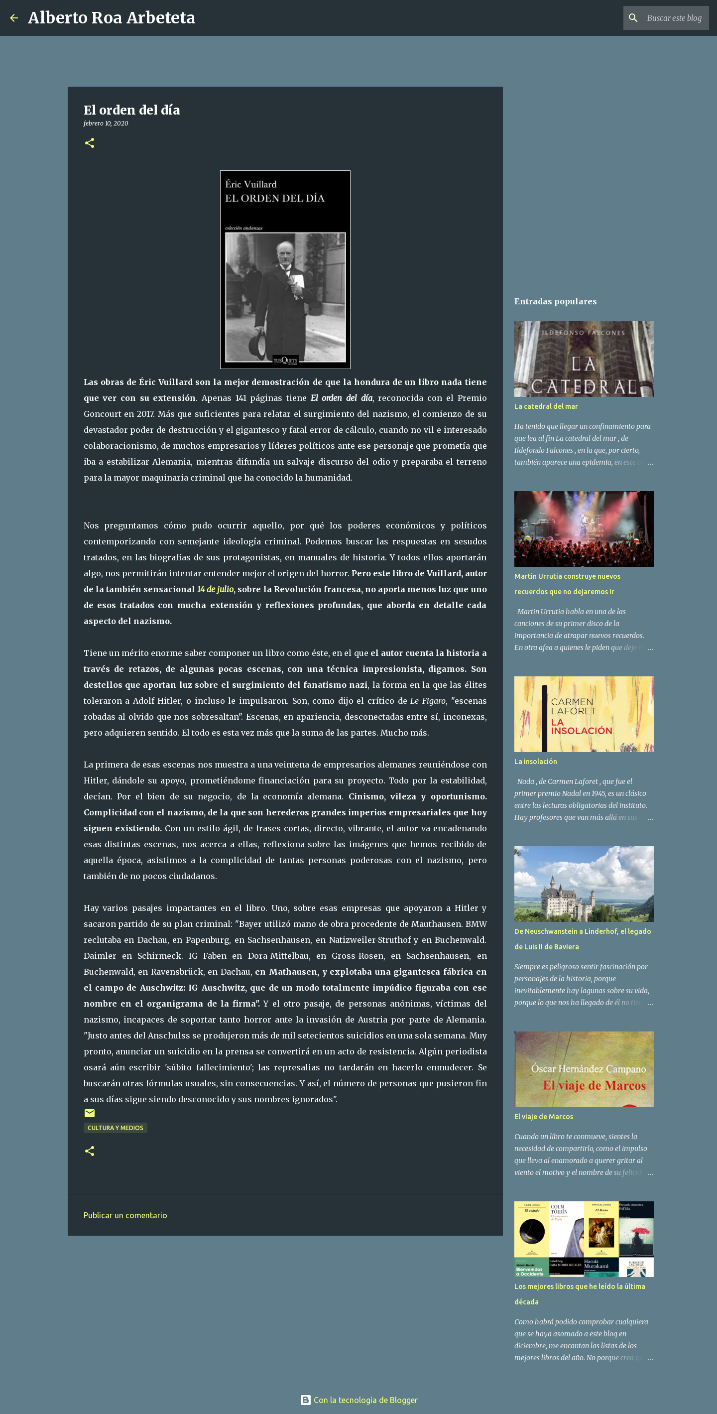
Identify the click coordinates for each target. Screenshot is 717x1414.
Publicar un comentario (125, 1215)
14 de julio (215, 589)
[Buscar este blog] (656, 18)
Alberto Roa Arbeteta (112, 18)
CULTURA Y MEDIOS (115, 1128)
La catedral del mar (546, 406)
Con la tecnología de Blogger (359, 1400)
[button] (90, 143)
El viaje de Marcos (543, 1117)
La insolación (535, 762)
